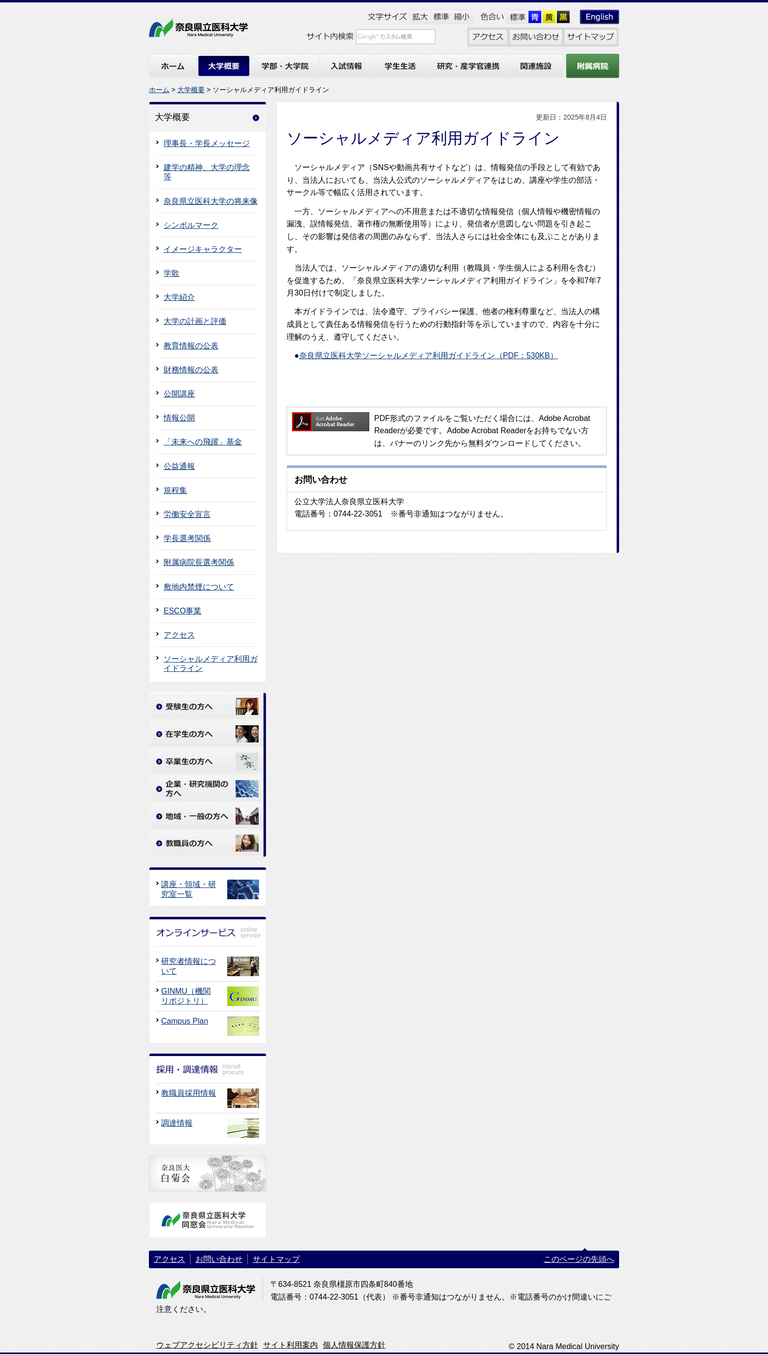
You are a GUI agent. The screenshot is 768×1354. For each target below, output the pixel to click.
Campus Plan (184, 1021)
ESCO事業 (182, 611)
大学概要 (191, 90)
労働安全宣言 (187, 514)
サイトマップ (276, 1259)
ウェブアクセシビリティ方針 (207, 1345)
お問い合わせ (218, 1259)
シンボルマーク (191, 225)
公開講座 (179, 394)
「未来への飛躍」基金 (203, 442)
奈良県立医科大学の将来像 (211, 201)
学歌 (171, 273)
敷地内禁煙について (199, 587)
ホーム (159, 90)
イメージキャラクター (203, 249)
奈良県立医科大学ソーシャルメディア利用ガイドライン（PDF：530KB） (428, 355)
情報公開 (179, 418)
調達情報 (176, 1123)
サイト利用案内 (290, 1345)
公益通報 (179, 466)
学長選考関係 (187, 538)
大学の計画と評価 (195, 321)
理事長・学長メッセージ (207, 143)
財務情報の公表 (191, 370)
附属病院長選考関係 (199, 562)
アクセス (179, 635)
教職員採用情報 (188, 1093)
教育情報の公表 (191, 346)
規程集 (175, 490)
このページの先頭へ (579, 1259)
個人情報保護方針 (354, 1345)
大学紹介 (179, 297)
